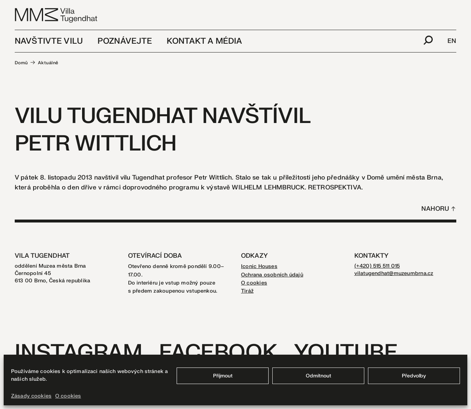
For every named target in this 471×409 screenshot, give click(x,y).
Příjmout (223, 376)
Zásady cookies (31, 396)
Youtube (346, 352)
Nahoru (435, 209)
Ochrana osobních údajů (272, 275)
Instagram (78, 352)
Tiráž (247, 291)
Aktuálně (48, 63)
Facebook (218, 352)
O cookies (68, 396)
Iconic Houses (259, 266)
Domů (21, 63)
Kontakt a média (204, 41)
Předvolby (414, 376)
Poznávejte (125, 41)
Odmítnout (318, 376)
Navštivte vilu (49, 41)
